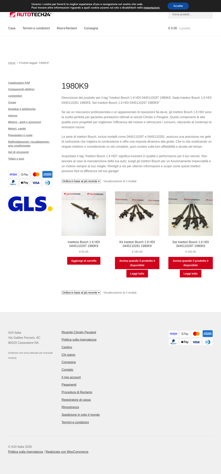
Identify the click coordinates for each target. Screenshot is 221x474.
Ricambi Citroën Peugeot (79, 332)
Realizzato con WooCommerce (67, 451)
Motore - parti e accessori (24, 122)
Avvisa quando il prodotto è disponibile (137, 263)
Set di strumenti (18, 152)
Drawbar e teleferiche (22, 109)
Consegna (91, 28)
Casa (11, 28)
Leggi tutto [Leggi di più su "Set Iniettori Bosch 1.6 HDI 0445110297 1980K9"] (191, 273)
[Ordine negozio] (81, 181)
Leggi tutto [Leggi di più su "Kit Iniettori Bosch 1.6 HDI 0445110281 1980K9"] (137, 273)
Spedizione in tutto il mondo (81, 414)
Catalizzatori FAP (19, 82)
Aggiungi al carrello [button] (84, 260)
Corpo (12, 102)
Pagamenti (69, 384)
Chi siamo (68, 354)
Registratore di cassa (76, 399)
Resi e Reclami (67, 28)
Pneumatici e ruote (20, 135)
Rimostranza (70, 407)
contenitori (15, 95)
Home (11, 62)
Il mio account (71, 377)
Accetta (178, 6)
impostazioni (152, 8)
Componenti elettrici (21, 89)
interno (12, 115)
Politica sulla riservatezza (79, 339)
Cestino (67, 347)
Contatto (67, 369)
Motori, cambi (17, 128)
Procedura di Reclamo (77, 392)
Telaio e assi (16, 158)
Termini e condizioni (36, 28)
